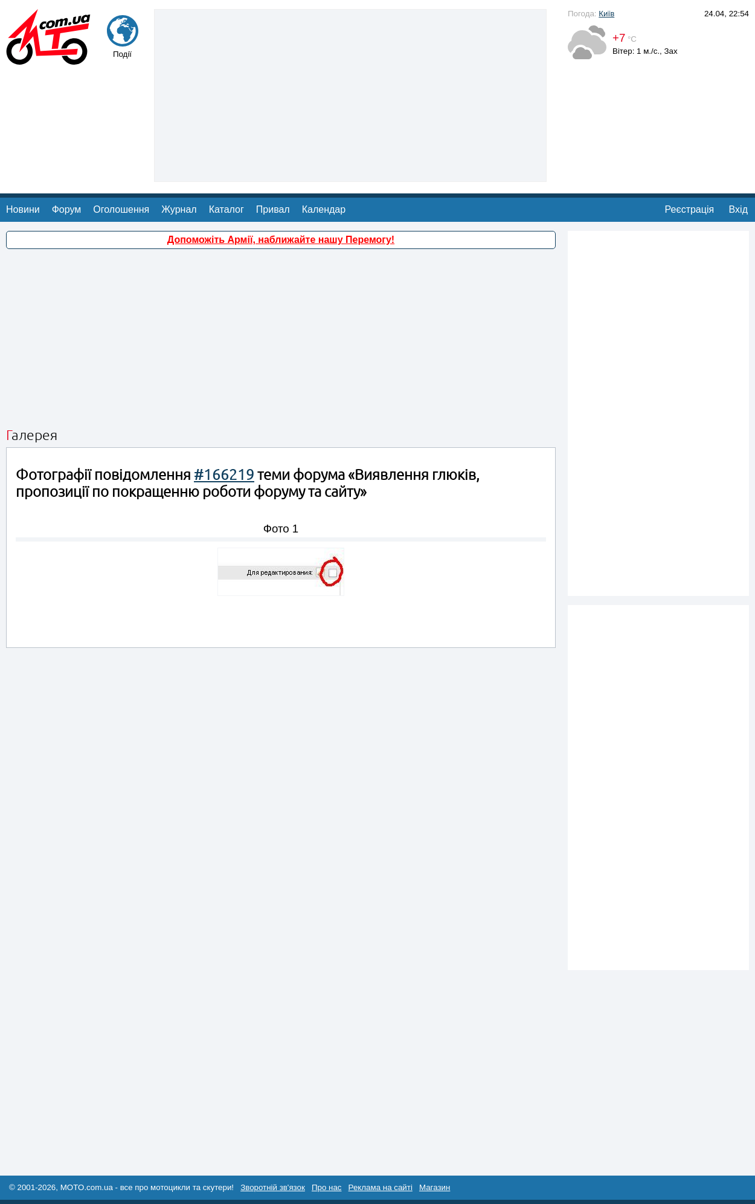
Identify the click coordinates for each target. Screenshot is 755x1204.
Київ (606, 13)
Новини (23, 209)
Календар (323, 209)
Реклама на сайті (381, 1187)
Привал (273, 209)
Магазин (434, 1187)
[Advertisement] (350, 94)
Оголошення (121, 209)
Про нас (327, 1187)
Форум (67, 209)
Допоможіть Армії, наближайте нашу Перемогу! (280, 240)
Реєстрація (690, 209)
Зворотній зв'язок (272, 1187)
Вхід (738, 209)
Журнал (178, 209)
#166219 (224, 475)
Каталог (226, 209)
